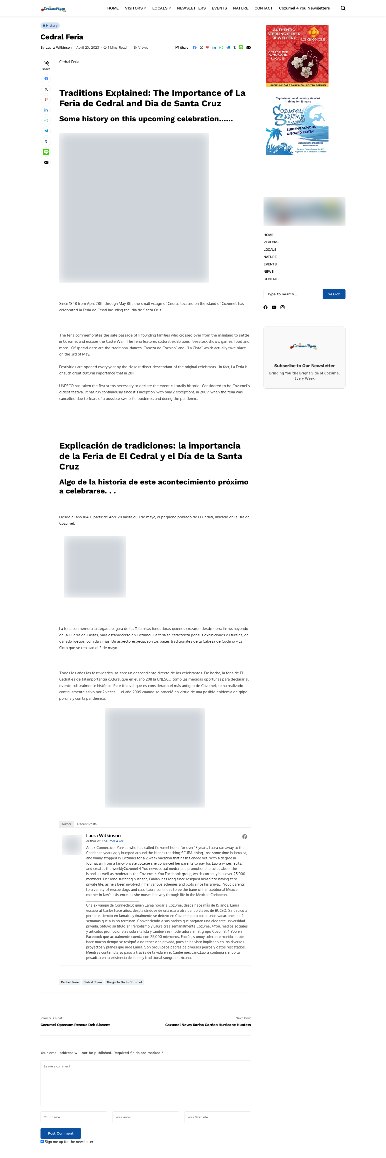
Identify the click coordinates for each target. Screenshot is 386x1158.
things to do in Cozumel (124, 982)
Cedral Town (93, 982)
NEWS (269, 271)
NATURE (270, 257)
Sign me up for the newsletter (66, 1142)
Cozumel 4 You (113, 841)
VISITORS (271, 242)
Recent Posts (86, 824)
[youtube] (274, 307)
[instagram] (282, 307)
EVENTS (270, 264)
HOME (268, 235)
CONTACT (271, 279)
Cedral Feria (70, 982)
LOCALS (270, 249)
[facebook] (266, 307)
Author (66, 824)
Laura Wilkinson (59, 47)
